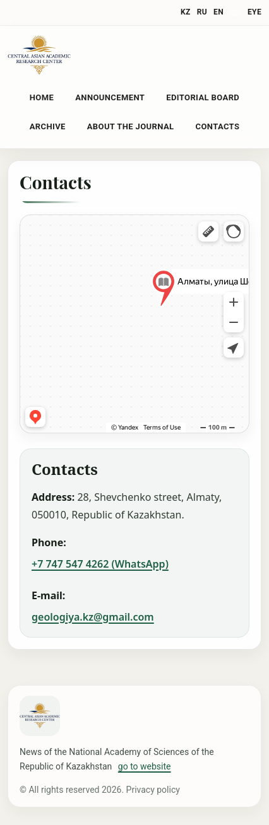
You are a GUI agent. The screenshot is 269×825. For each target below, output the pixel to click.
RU (202, 12)
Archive (48, 126)
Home (42, 97)
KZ (186, 12)
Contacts (218, 126)
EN (218, 12)
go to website (144, 766)
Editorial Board (202, 97)
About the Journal (130, 126)
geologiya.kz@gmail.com (93, 617)
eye (254, 12)
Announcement (110, 97)
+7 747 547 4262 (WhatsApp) (100, 564)
